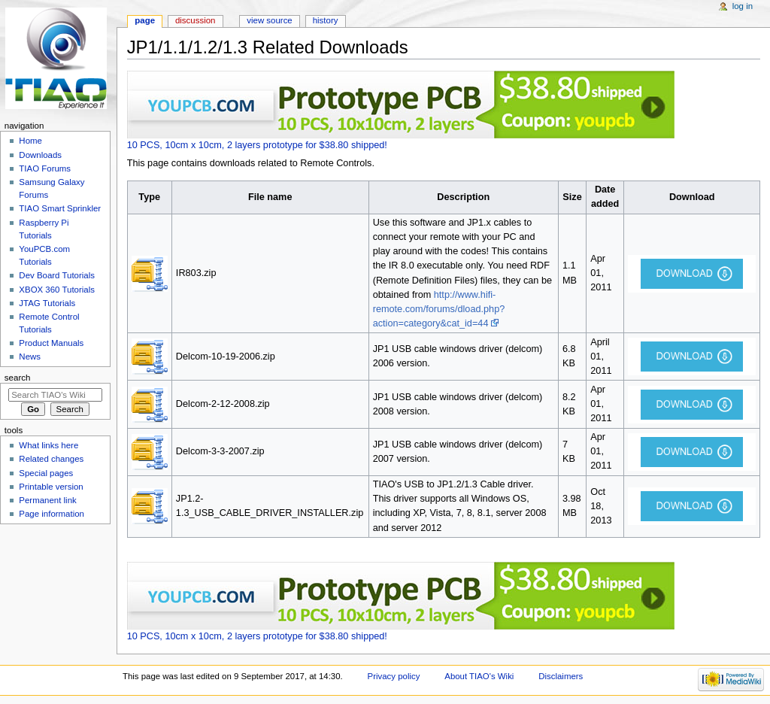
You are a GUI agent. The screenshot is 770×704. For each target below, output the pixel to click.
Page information (51, 513)
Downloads (40, 154)
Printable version (51, 486)
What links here (48, 445)
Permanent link (47, 500)
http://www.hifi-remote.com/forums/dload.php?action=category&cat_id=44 (439, 309)
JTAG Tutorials (47, 303)
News (30, 356)
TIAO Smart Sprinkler (60, 208)
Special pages (46, 473)
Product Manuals (51, 342)
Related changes (51, 458)
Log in (742, 6)
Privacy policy (394, 676)
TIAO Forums (45, 168)
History (325, 20)
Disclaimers (560, 676)
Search (18, 377)
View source (269, 20)
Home (30, 140)
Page (145, 20)
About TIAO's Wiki (479, 676)
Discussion (195, 20)
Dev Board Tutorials (57, 275)
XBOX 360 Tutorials (57, 289)
